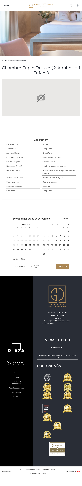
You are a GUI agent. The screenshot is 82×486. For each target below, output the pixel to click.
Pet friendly (16, 392)
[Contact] (71, 5)
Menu (6, 5)
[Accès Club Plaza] (77, 5)
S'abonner (56, 347)
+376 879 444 (57, 318)
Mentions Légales (49, 469)
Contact (16, 373)
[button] (22, 232)
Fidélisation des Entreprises (16, 382)
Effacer (64, 219)
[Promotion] (38, 267)
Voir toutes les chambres (15, 61)
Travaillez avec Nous (16, 388)
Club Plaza (16, 377)
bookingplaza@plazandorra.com (57, 321)
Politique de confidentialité (30, 469)
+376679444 (49, 323)
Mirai (78, 471)
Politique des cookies (38, 473)
